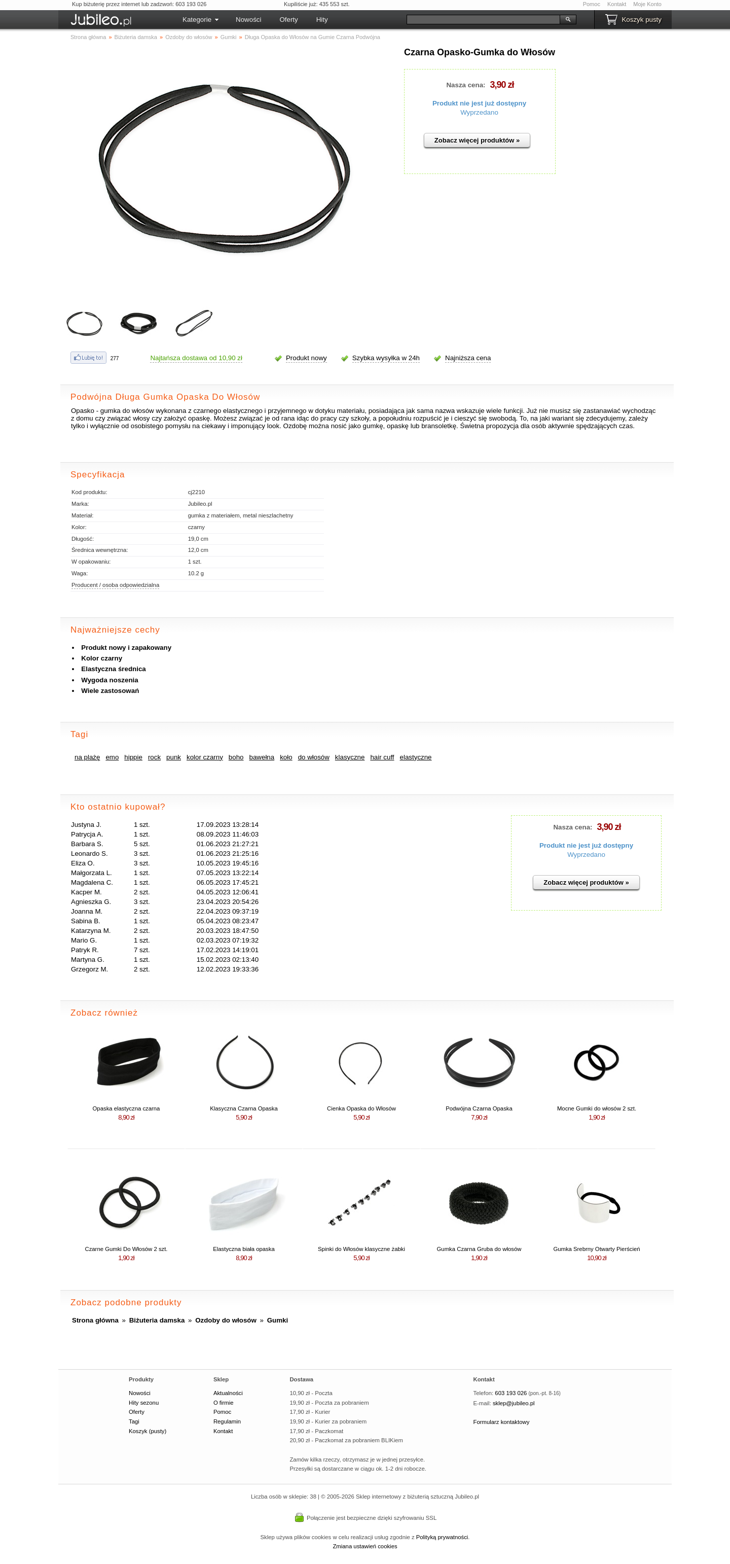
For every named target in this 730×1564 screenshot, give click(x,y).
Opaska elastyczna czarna (126, 1108)
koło (286, 757)
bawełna (262, 757)
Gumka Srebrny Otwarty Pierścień (596, 1249)
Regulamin (227, 1421)
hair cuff (382, 757)
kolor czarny (205, 757)
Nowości (248, 19)
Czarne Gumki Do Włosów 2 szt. (126, 1249)
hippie (133, 757)
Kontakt (616, 4)
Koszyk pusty (642, 19)
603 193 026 (511, 1393)
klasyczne (350, 757)
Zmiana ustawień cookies (365, 1546)
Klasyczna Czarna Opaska (243, 1108)
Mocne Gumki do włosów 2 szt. (596, 1108)
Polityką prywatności (442, 1537)
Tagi (134, 1421)
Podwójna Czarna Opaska (479, 1108)
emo (112, 757)
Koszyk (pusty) (147, 1431)
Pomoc (591, 4)
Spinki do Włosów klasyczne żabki (361, 1249)
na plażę (87, 757)
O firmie (223, 1403)
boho (236, 757)
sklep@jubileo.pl (514, 1403)
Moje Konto (647, 4)
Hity (322, 19)
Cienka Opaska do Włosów (361, 1108)
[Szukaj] (483, 19)
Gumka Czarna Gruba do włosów (479, 1249)
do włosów (314, 757)
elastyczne (416, 757)
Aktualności (228, 1393)
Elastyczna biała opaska (244, 1249)
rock (154, 757)
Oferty (288, 19)
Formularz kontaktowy (501, 1422)
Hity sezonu (144, 1403)
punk (173, 757)
